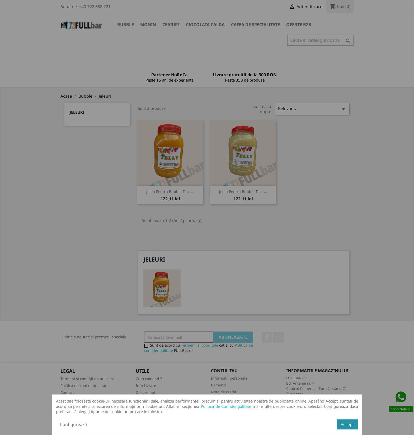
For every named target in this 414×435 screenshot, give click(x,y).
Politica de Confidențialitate (226, 406)
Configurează (73, 424)
